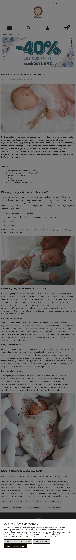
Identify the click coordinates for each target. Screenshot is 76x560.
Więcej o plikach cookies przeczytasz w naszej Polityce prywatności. (30, 537)
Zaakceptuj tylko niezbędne (18, 542)
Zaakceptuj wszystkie (15, 546)
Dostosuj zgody (41, 542)
